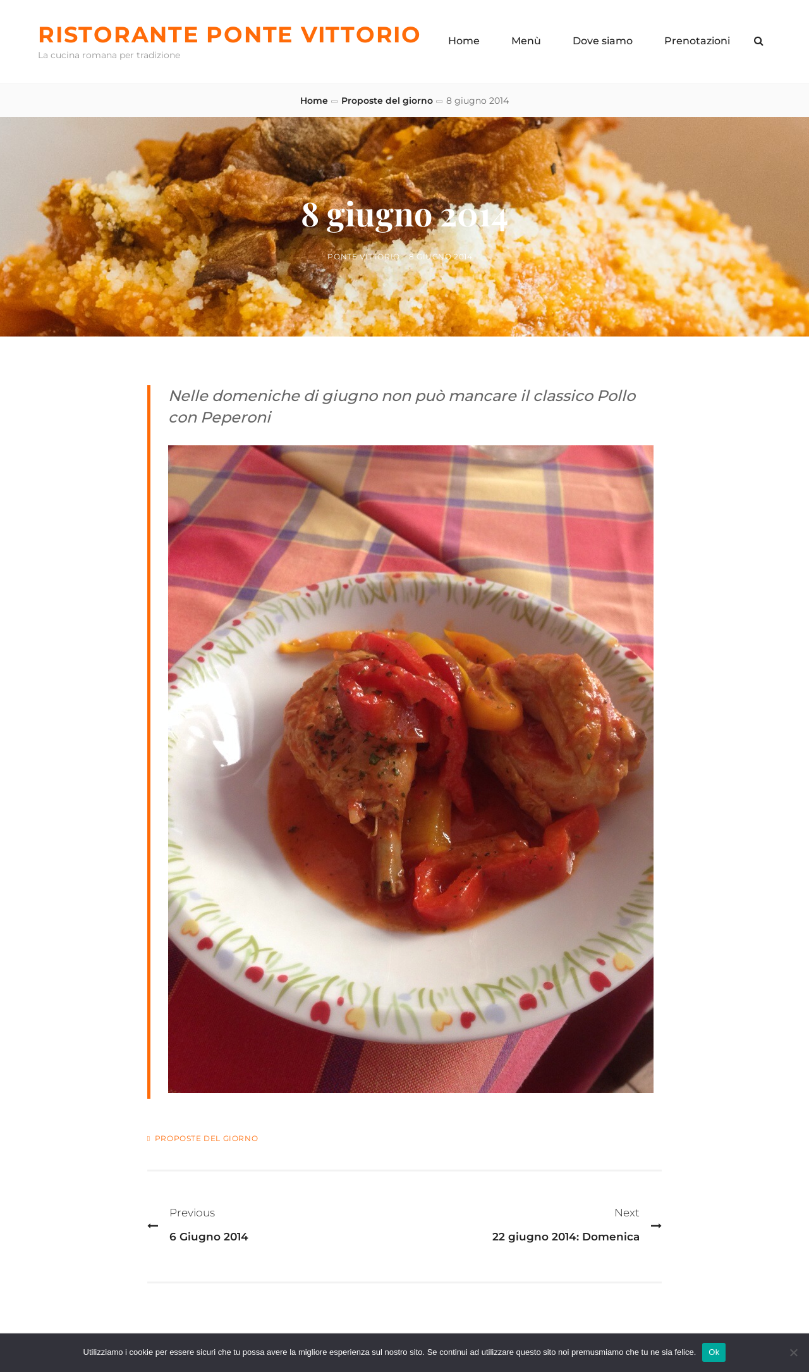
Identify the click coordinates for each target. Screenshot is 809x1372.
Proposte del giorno (387, 100)
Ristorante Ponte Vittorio (230, 34)
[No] (793, 1352)
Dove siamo (603, 41)
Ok (714, 1352)
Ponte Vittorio (363, 256)
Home (464, 41)
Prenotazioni (697, 41)
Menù (526, 41)
